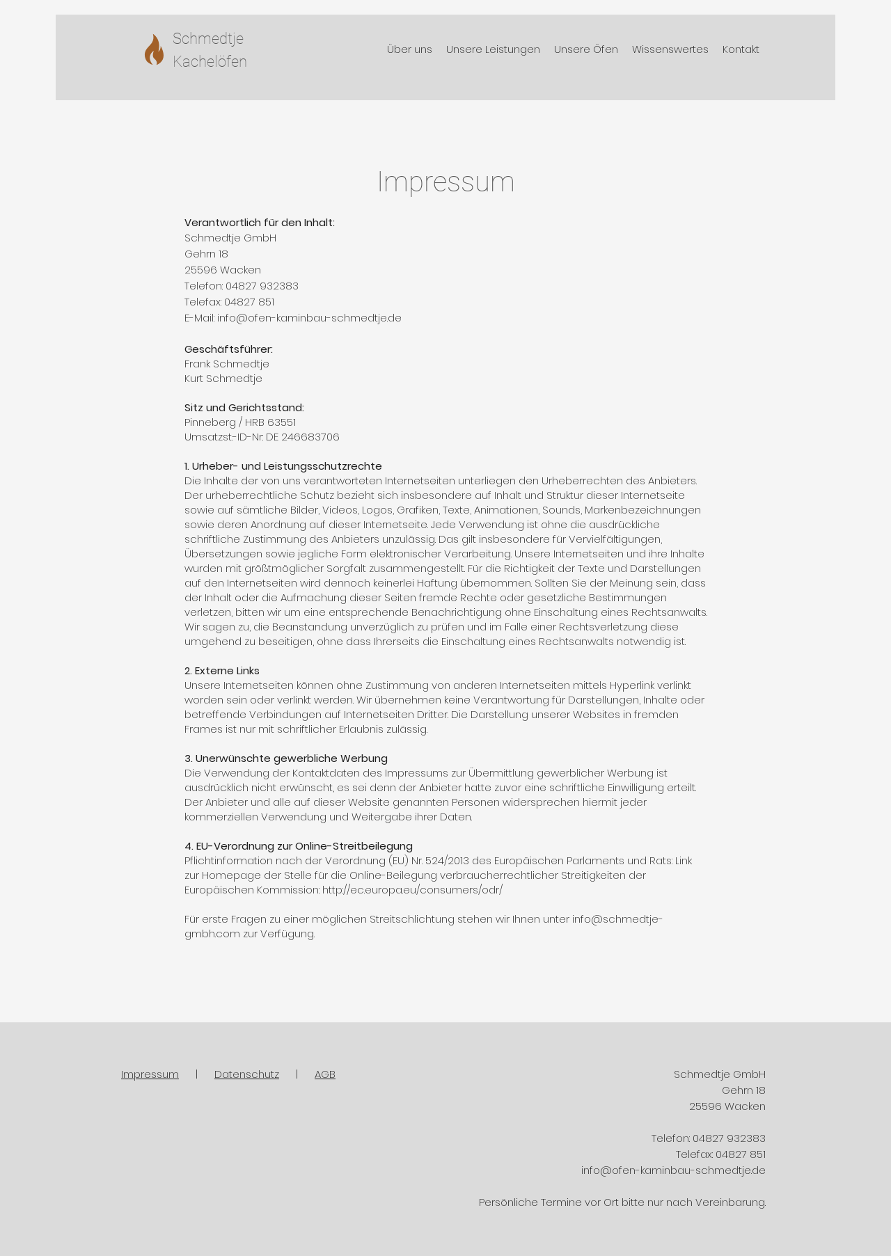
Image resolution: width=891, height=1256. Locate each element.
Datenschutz (246, 1074)
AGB (325, 1074)
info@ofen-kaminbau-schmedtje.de (309, 317)
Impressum (150, 1074)
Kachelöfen (210, 61)
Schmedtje (208, 38)
